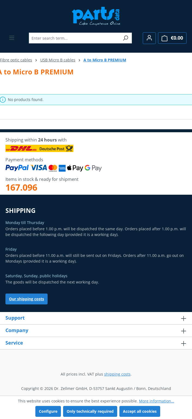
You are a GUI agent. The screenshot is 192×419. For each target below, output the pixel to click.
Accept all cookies (140, 411)
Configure (48, 411)
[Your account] (149, 38)
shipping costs (117, 374)
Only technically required (90, 411)
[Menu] (11, 38)
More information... (156, 401)
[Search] (125, 38)
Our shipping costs (26, 298)
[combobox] (74, 38)
